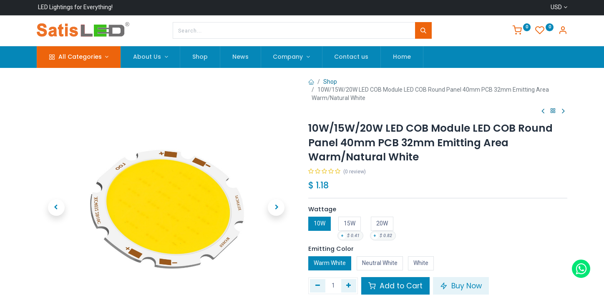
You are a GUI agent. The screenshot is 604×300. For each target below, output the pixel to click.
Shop (330, 81)
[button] (56, 190)
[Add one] (349, 285)
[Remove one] (317, 285)
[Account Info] (562, 31)
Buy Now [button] (461, 286)
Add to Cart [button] (395, 286)
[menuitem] (200, 57)
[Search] (423, 30)
